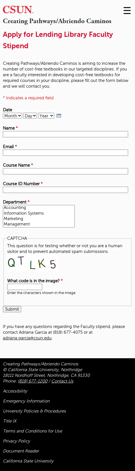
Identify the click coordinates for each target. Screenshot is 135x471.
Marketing (39, 219)
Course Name (18, 165)
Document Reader (21, 451)
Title (9, 421)
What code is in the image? (35, 281)
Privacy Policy (16, 441)
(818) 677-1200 (32, 381)
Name (10, 128)
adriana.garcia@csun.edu (27, 338)
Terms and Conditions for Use (32, 431)
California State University (28, 461)
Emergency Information (26, 401)
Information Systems (39, 213)
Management (39, 224)
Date (7, 110)
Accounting (39, 208)
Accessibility (15, 391)
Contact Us (62, 381)
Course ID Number (23, 184)
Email (10, 146)
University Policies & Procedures (34, 411)
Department (16, 202)
